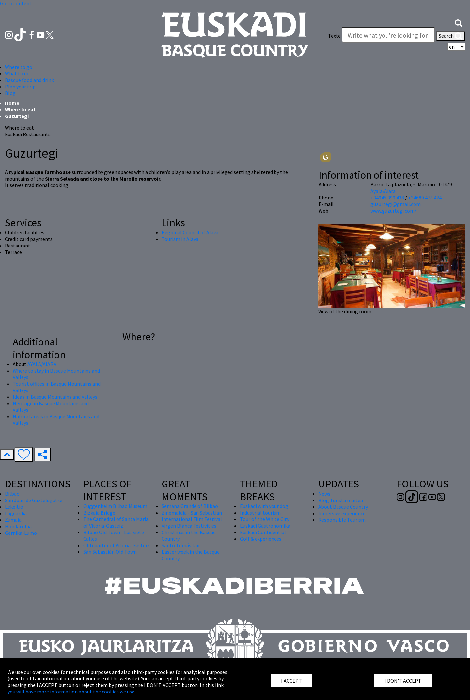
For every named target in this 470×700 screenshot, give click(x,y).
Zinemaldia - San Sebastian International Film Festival (192, 515)
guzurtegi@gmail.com (395, 204)
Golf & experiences (260, 538)
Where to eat (20, 109)
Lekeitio (14, 506)
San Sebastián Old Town (110, 552)
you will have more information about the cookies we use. (71, 691)
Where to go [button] (18, 67)
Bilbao (12, 493)
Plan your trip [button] (20, 86)
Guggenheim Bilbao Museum (115, 506)
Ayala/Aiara (383, 191)
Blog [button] (10, 93)
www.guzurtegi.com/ (393, 210)
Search (450, 36)
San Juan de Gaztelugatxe (33, 500)
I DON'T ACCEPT (402, 680)
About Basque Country (343, 506)
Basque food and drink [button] (29, 80)
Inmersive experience (342, 513)
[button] (458, 22)
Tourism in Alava (180, 239)
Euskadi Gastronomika (265, 525)
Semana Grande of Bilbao (190, 506)
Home (12, 103)
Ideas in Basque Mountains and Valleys (55, 396)
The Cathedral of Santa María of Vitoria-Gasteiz (116, 522)
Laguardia (16, 513)
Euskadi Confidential (263, 532)
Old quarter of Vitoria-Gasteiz (116, 545)
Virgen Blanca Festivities (189, 525)
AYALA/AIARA (41, 364)
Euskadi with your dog (264, 506)
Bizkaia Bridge (99, 512)
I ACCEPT (291, 680)
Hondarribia (18, 526)
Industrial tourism (260, 512)
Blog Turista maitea (340, 500)
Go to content (16, 3)
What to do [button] (17, 73)
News (324, 493)
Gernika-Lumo (21, 533)
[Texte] (388, 35)
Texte (334, 35)
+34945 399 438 (387, 197)
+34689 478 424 (425, 197)
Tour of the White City (264, 519)
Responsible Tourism (342, 520)
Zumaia (13, 520)
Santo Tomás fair (181, 545)
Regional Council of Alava (190, 232)
